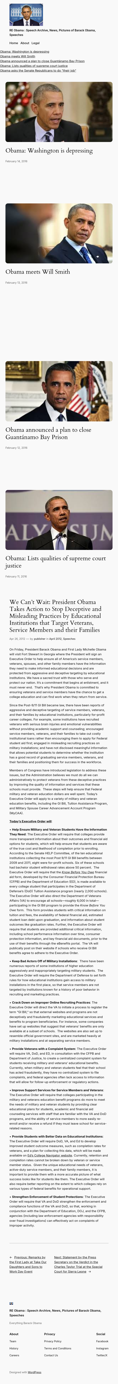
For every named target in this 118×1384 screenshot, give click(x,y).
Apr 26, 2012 (17, 638)
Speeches (69, 638)
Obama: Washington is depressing (24, 51)
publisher (39, 638)
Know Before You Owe (78, 872)
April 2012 (55, 638)
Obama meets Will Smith (17, 56)
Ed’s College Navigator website (49, 1155)
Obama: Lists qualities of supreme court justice (34, 66)
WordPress (34, 1372)
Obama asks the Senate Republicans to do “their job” (38, 70)
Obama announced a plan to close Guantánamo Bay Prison (42, 61)
